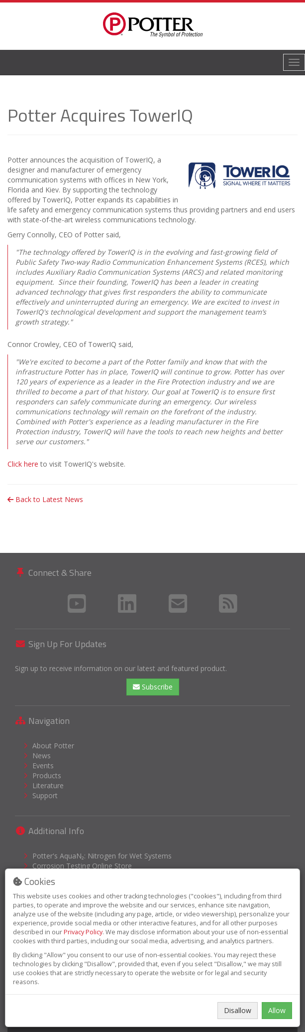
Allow (277, 1010)
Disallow (237, 1010)
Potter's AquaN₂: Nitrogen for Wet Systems (102, 855)
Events (43, 765)
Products (46, 775)
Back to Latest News (45, 499)
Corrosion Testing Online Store (82, 865)
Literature (48, 785)
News (41, 755)
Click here (22, 464)
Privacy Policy (83, 932)
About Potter (53, 745)
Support (45, 795)
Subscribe (153, 686)
